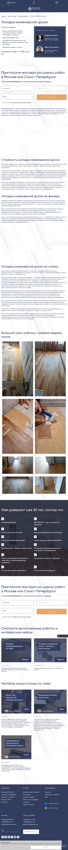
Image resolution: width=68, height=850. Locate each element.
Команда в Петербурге (8, 794)
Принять (46, 847)
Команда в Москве (7, 792)
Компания (5, 788)
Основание (27, 794)
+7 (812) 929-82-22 (29, 822)
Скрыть (16, 847)
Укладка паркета (28, 797)
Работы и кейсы (6, 799)
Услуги (25, 788)
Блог (46, 797)
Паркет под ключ (29, 804)
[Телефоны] (34, 2)
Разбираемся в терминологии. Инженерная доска (14, 743)
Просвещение (50, 788)
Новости (48, 792)
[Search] (2, 830)
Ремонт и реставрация (30, 799)
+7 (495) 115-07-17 (7, 822)
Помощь (11, 2)
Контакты (4, 802)
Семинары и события (52, 794)
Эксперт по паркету (8, 797)
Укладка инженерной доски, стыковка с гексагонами (48, 646)
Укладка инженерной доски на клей (14, 646)
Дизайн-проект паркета (31, 792)
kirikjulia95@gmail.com (8, 824)
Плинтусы (26, 802)
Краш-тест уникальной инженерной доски (14, 697)
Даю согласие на (17, 102)
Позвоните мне (31, 831)
